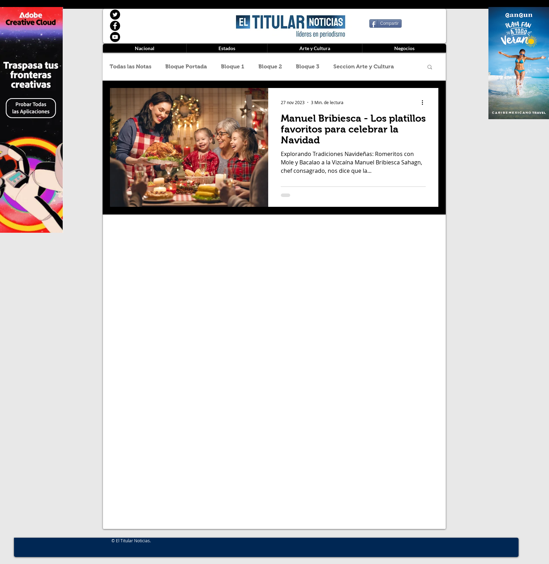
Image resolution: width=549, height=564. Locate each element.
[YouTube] (115, 37)
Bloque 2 (270, 66)
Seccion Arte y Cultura (363, 66)
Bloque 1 (232, 66)
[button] (429, 67)
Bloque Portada (186, 66)
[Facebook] (115, 26)
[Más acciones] (425, 102)
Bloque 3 (307, 66)
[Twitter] (115, 14)
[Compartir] (385, 23)
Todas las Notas (130, 66)
